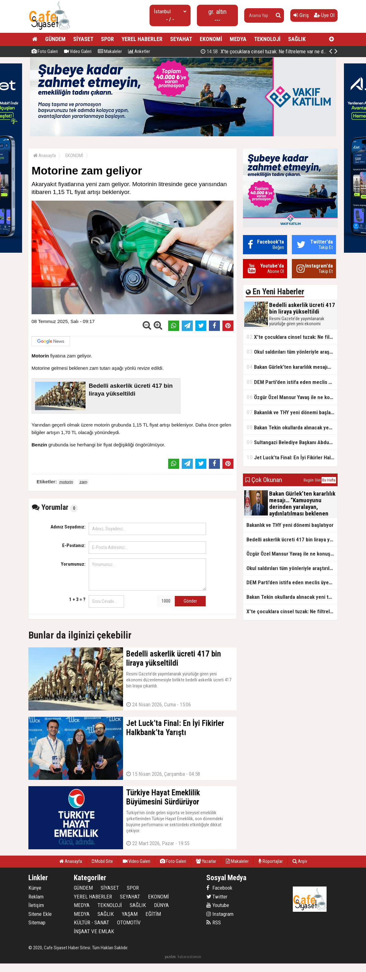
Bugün (309, 480)
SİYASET (83, 39)
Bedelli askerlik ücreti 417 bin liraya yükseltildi (269, 51)
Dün (318, 480)
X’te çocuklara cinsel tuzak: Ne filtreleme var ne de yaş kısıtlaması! (291, 336)
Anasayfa (44, 155)
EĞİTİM (153, 914)
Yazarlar (206, 861)
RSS (213, 922)
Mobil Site (102, 861)
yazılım (170, 956)
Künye (34, 888)
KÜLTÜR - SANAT (91, 922)
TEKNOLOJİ (267, 39)
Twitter (216, 896)
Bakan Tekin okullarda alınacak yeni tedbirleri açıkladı (291, 427)
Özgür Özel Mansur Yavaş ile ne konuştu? (291, 397)
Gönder (190, 601)
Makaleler (110, 51)
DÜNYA (161, 905)
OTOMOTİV (129, 922)
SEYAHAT (181, 39)
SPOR (107, 39)
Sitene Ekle (40, 914)
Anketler (139, 51)
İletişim (36, 905)
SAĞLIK (297, 39)
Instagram (219, 914)
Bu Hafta (328, 480)
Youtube (217, 905)
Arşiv (299, 861)
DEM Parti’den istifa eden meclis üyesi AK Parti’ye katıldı (291, 382)
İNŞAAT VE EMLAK (94, 931)
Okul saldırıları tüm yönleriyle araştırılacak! (291, 351)
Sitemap (36, 922)
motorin (66, 482)
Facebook (219, 888)
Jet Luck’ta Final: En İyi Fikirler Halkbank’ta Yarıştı (291, 457)
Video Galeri (78, 51)
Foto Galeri (45, 51)
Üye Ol (324, 15)
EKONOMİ (211, 39)
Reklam (36, 896)
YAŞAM (130, 914)
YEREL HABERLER (141, 39)
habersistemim (189, 956)
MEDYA (238, 39)
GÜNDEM (55, 39)
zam (83, 482)
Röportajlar (270, 861)
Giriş (301, 15)
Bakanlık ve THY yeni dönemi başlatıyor (291, 412)
